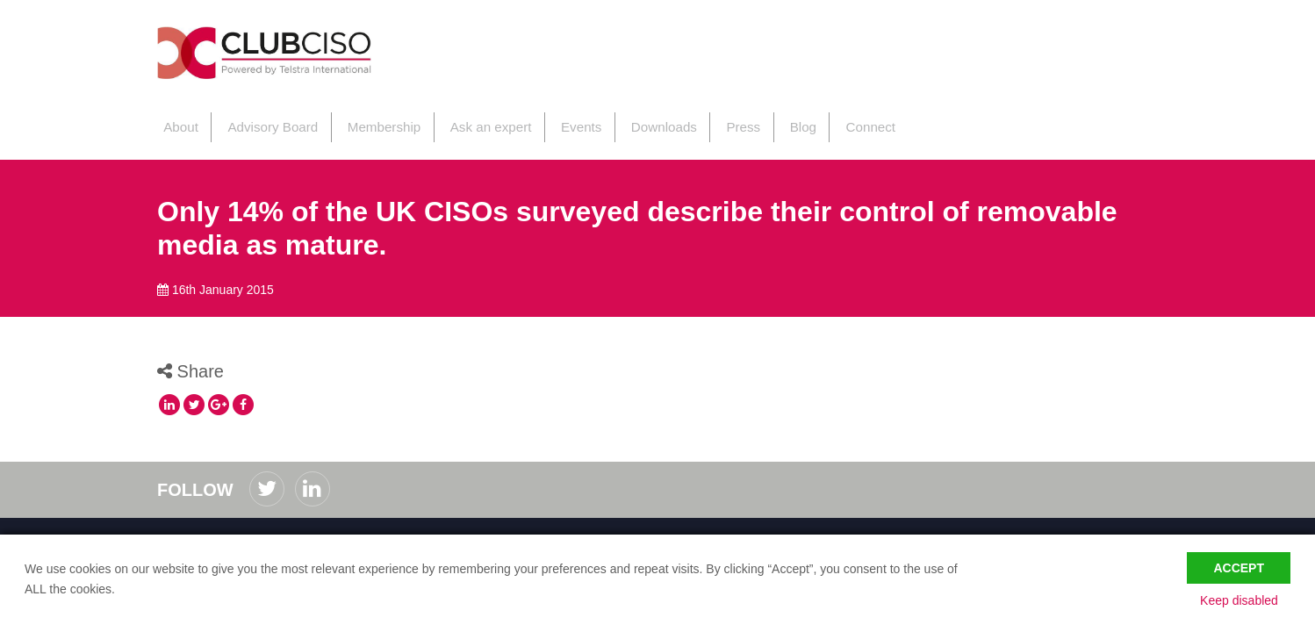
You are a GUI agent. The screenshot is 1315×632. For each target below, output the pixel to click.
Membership (372, 121)
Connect (845, 121)
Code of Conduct (203, 530)
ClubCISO (285, 56)
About (174, 121)
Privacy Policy (290, 530)
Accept (1238, 564)
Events (564, 121)
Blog (779, 121)
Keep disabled (1251, 599)
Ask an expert (476, 121)
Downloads (645, 121)
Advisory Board (264, 121)
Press (722, 121)
